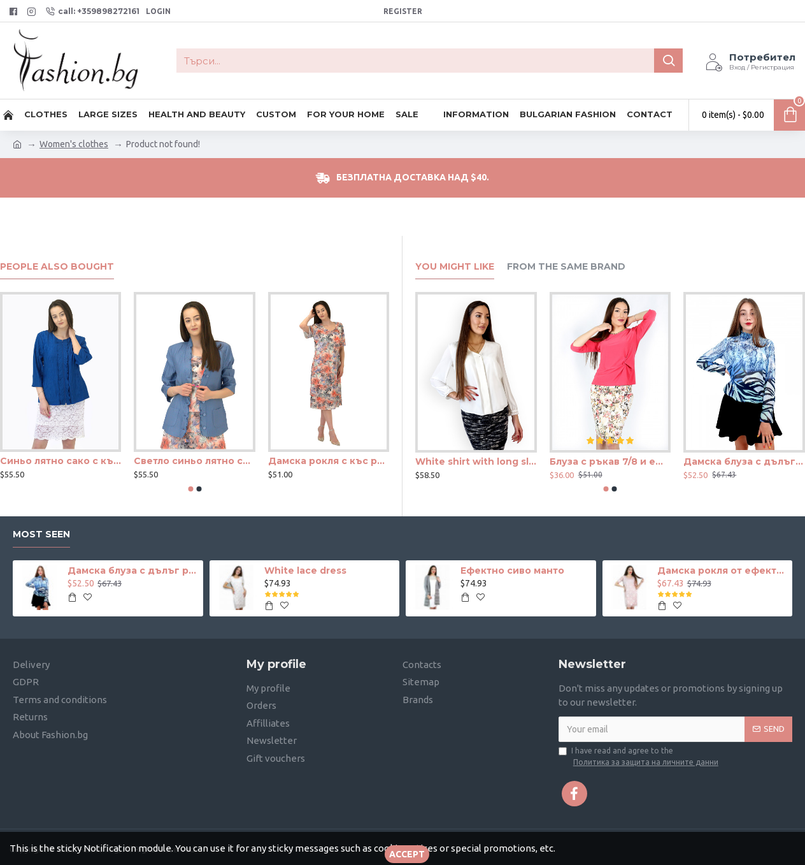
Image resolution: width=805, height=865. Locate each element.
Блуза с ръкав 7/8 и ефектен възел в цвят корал (610, 461)
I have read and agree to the (639, 757)
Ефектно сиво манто (512, 570)
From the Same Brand (566, 266)
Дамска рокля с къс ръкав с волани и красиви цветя (328, 461)
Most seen (41, 534)
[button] (190, 488)
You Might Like (454, 266)
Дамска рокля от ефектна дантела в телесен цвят (722, 570)
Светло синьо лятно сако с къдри (194, 461)
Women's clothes (73, 144)
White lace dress (305, 570)
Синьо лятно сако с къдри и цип (60, 461)
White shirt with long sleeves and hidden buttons (476, 461)
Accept (407, 854)
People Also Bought (57, 266)
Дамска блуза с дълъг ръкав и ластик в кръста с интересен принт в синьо (744, 461)
